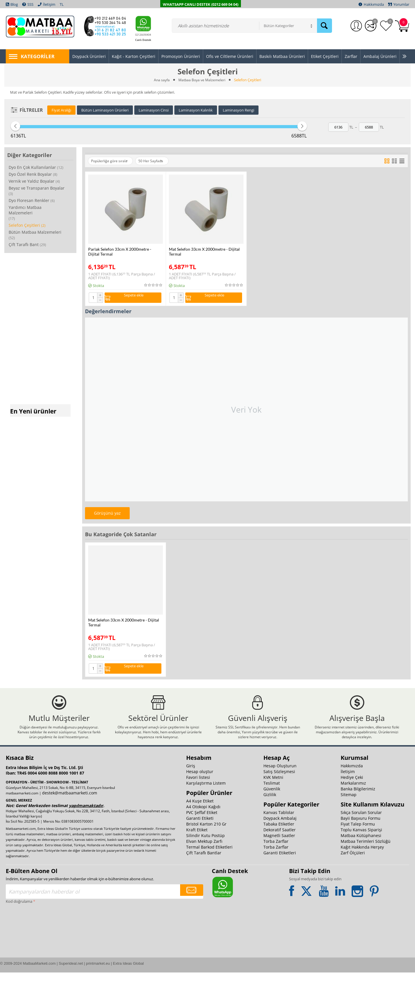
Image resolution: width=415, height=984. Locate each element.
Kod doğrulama (19, 912)
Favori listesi (198, 789)
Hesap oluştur (199, 783)
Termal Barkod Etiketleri (209, 858)
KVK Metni (273, 789)
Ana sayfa (160, 79)
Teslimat (271, 794)
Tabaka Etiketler (278, 835)
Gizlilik (269, 806)
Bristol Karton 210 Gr (206, 835)
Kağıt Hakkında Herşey (362, 858)
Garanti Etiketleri (279, 864)
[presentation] (29, 937)
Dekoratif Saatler (279, 841)
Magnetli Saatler (279, 847)
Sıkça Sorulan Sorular (361, 824)
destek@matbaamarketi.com (69, 804)
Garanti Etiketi (200, 829)
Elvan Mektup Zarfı (204, 852)
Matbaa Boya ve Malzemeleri (202, 79)
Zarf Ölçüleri (353, 864)
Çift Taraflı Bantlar (203, 864)
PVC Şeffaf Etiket (201, 824)
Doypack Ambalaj (280, 829)
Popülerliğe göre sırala (112, 161)
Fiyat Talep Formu (358, 835)
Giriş (190, 777)
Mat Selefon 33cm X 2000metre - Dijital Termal (204, 251)
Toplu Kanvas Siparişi (361, 841)
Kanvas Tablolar (278, 824)
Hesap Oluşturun (280, 777)
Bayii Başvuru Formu (360, 829)
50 (159, 161)
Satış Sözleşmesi (279, 783)
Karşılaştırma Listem (206, 794)
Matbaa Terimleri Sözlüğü (366, 852)
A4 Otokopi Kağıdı (203, 818)
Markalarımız (353, 794)
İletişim (348, 783)
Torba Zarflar (275, 852)
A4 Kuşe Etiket (200, 812)
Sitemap (348, 806)
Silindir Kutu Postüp (205, 847)
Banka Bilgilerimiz (358, 800)
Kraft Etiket (196, 841)
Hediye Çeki (352, 789)
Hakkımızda (352, 777)
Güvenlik (271, 800)
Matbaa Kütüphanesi (361, 847)
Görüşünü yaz (107, 514)
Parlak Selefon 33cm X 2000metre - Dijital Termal (119, 251)
